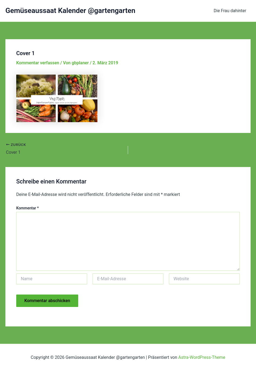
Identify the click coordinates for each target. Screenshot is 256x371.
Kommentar (27, 208)
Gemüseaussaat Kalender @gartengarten (70, 10)
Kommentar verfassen (37, 62)
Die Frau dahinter (230, 10)
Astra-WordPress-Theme (201, 357)
